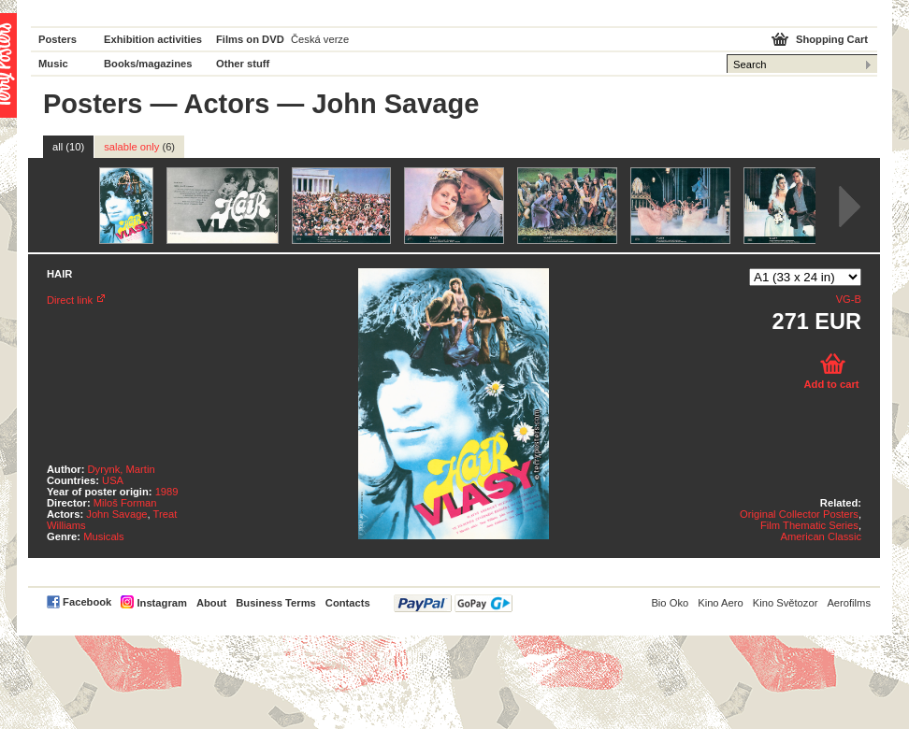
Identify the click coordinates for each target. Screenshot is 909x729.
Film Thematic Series (809, 525)
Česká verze (320, 39)
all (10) (68, 146)
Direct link (70, 300)
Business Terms (276, 602)
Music (53, 63)
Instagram (161, 602)
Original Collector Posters (799, 514)
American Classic (821, 536)
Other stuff (242, 63)
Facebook (87, 602)
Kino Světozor (785, 602)
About (211, 602)
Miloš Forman (125, 502)
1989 (167, 491)
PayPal (453, 603)
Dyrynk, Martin (121, 469)
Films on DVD (250, 39)
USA (112, 480)
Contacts (347, 602)
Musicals (103, 536)
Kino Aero (720, 602)
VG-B (848, 299)
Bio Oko (669, 602)
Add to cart (830, 384)
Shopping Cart (832, 39)
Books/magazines (148, 63)
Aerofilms (849, 602)
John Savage (116, 514)
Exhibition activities (153, 39)
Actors (226, 104)
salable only (139, 146)
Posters (57, 39)
